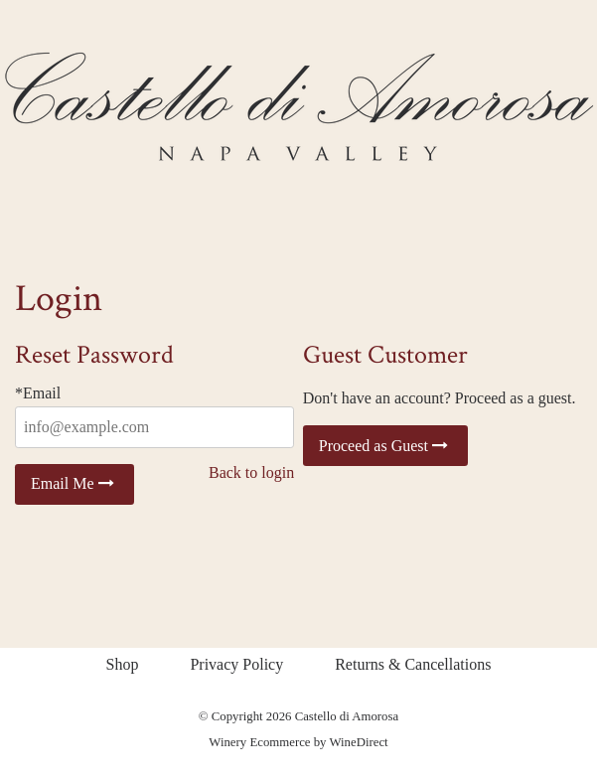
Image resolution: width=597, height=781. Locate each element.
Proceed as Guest (385, 445)
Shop (122, 664)
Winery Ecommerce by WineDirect (298, 742)
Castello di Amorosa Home (299, 106)
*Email (38, 393)
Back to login (251, 472)
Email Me (74, 483)
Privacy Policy (236, 664)
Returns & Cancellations (413, 664)
